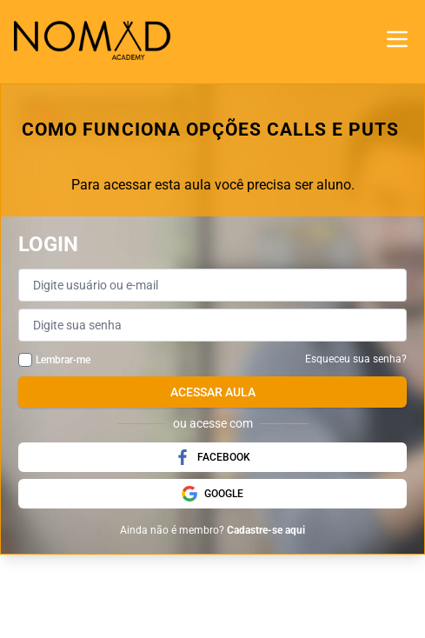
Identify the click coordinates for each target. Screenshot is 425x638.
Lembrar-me (63, 360)
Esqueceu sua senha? (356, 359)
